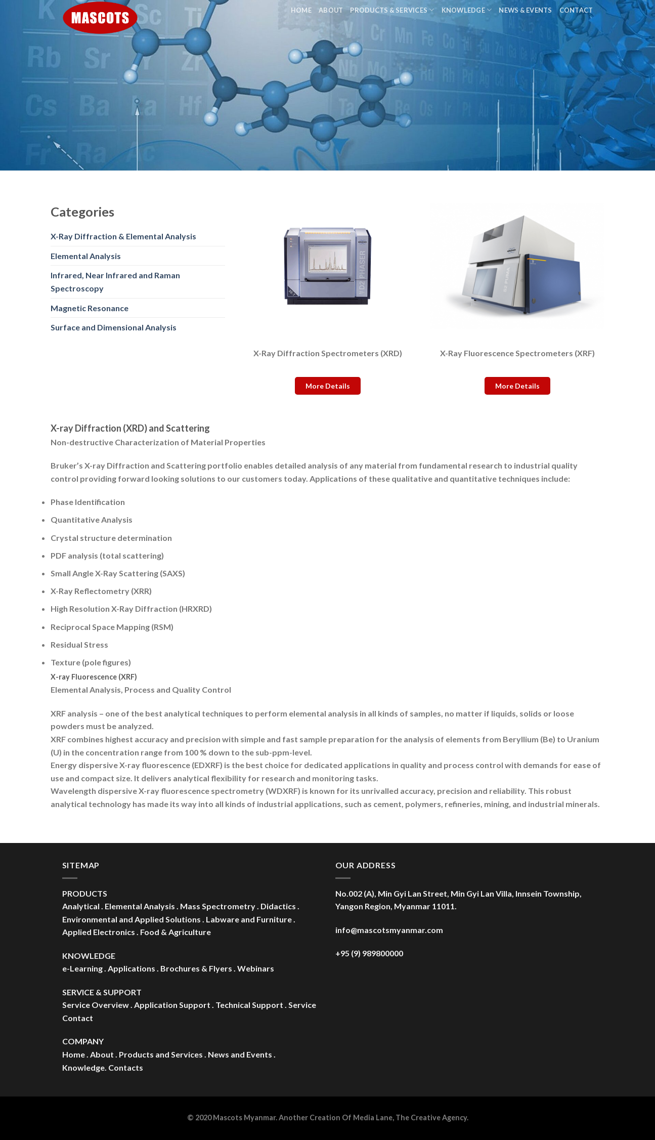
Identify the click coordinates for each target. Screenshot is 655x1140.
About (331, 10)
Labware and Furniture (249, 919)
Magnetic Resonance (89, 308)
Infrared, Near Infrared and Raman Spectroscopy (115, 281)
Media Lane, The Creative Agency (410, 1117)
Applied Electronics (98, 932)
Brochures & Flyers (196, 968)
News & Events (525, 10)
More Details (327, 386)
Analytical (81, 906)
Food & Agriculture (175, 932)
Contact (576, 10)
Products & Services (392, 10)
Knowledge (467, 10)
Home (301, 10)
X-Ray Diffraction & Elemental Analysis (123, 236)
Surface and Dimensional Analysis (114, 327)
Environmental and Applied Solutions (131, 919)
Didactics (278, 906)
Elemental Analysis (86, 256)
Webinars (255, 968)
